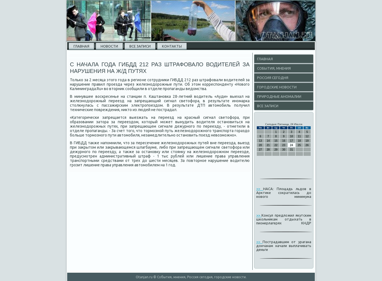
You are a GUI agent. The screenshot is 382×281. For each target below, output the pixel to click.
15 (276, 140)
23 (283, 145)
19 (306, 140)
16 (283, 140)
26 (306, 145)
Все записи (140, 46)
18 (299, 140)
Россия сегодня (272, 78)
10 (291, 136)
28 (268, 149)
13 (260, 140)
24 (291, 145)
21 (268, 145)
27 (260, 149)
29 (276, 149)
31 (291, 149)
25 (299, 145)
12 (306, 136)
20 (260, 145)
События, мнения (274, 68)
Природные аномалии (279, 96)
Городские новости (277, 87)
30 (283, 149)
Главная (81, 46)
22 (276, 145)
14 (268, 140)
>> (259, 189)
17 (291, 140)
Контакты (172, 46)
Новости (109, 46)
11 (299, 136)
